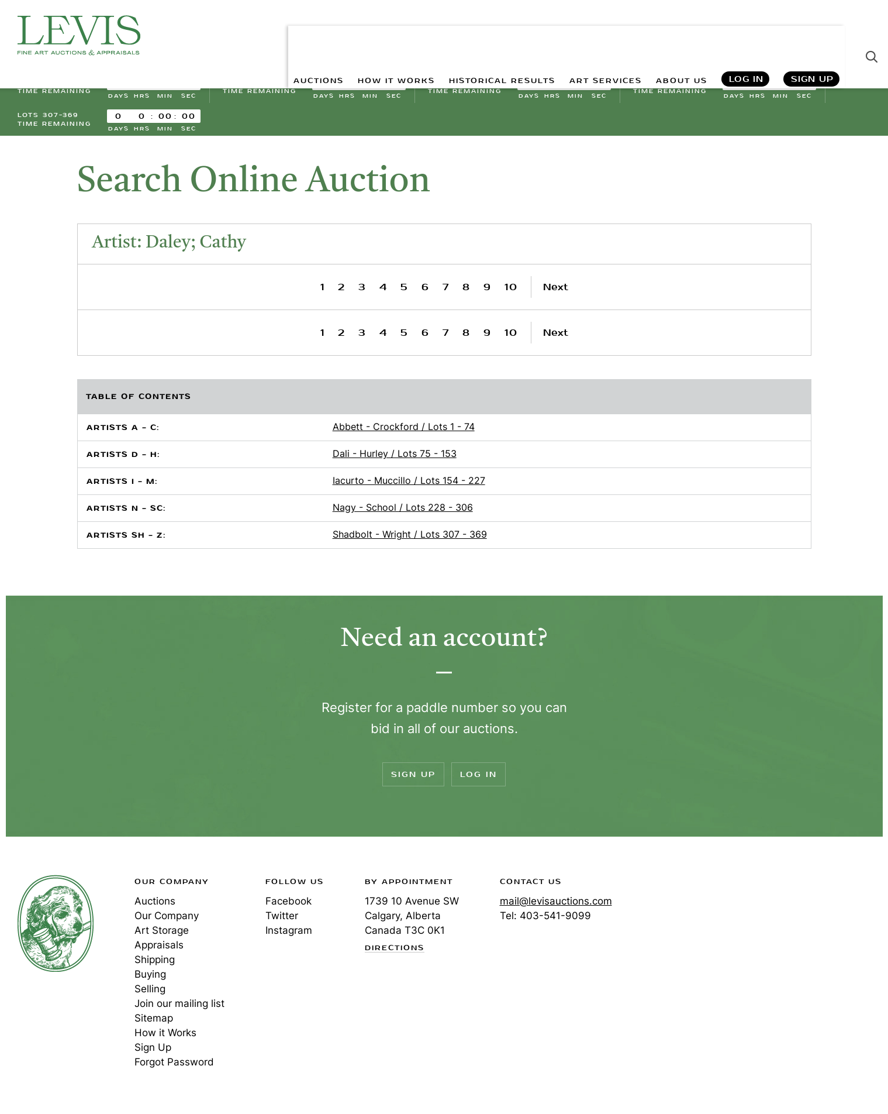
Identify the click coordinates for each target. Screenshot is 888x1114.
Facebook (288, 904)
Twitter (281, 919)
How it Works (165, 1036)
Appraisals (159, 948)
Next (555, 290)
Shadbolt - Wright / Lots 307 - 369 (410, 538)
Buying (150, 978)
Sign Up (812, 35)
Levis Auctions (79, 35)
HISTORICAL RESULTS (475, 35)
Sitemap (153, 1021)
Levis (56, 926)
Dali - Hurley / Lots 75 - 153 (395, 457)
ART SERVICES (592, 35)
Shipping (154, 963)
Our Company (166, 919)
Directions (394, 951)
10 (511, 290)
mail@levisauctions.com (556, 904)
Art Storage (161, 934)
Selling (149, 992)
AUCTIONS (268, 35)
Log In (745, 35)
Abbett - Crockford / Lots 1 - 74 (404, 430)
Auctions (154, 904)
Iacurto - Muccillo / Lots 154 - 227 (409, 484)
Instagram (288, 934)
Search (871, 35)
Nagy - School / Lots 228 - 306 (403, 511)
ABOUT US (676, 35)
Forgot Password (174, 1065)
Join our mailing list (179, 1007)
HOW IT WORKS (356, 35)
